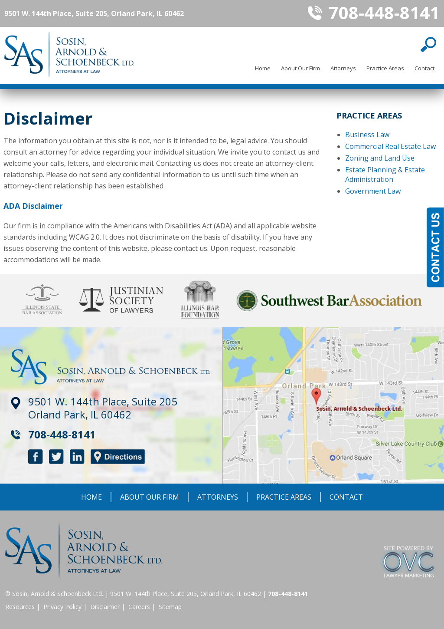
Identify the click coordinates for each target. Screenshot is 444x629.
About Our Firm (300, 68)
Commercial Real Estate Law (390, 146)
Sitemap (170, 607)
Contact (424, 68)
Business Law (367, 134)
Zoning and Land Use (380, 158)
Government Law (373, 191)
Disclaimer (105, 607)
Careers (139, 607)
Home (263, 68)
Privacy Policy (62, 607)
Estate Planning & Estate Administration (385, 174)
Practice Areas (385, 68)
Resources (20, 607)
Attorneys (343, 68)
